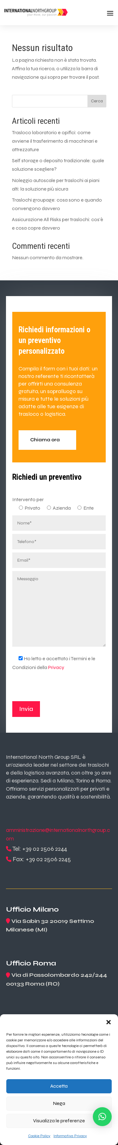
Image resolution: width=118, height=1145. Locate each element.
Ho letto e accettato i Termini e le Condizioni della (53, 663)
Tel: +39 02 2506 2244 (39, 849)
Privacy (56, 667)
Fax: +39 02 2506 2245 (42, 859)
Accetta (59, 1086)
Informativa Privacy (70, 1136)
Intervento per (28, 499)
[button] (108, 1022)
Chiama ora (45, 440)
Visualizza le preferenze (59, 1121)
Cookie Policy (39, 1136)
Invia (26, 709)
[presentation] (60, 689)
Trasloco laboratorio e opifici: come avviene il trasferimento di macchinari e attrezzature (55, 140)
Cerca (97, 101)
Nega (59, 1103)
